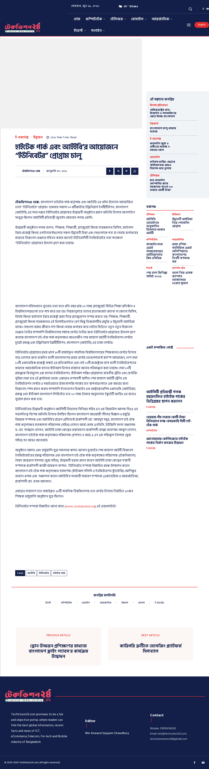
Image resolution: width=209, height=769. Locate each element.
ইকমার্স (154, 123)
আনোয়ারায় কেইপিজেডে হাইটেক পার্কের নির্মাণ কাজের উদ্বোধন (167, 440)
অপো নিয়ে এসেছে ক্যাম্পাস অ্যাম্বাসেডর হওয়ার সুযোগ (182, 278)
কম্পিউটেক (152, 240)
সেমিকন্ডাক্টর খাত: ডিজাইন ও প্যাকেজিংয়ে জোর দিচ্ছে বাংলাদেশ (163, 113)
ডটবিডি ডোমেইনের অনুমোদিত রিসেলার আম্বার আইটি (155, 226)
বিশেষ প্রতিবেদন (159, 105)
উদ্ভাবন (38, 137)
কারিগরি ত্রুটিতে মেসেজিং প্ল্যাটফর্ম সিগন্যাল (151, 649)
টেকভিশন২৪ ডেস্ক (31, 171)
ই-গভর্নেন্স (22, 137)
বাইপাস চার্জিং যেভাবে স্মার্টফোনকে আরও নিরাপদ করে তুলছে (162, 165)
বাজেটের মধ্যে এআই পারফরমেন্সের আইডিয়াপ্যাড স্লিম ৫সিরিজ (154, 251)
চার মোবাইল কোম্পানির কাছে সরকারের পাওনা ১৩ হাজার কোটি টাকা (161, 185)
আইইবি (31, 573)
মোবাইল (155, 157)
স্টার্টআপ (176, 214)
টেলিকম (155, 175)
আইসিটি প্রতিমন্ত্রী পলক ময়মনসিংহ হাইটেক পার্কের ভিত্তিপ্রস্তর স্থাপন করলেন (165, 396)
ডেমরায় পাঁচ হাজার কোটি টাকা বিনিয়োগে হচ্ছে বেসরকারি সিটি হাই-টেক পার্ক (169, 421)
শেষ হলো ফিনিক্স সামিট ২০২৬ (156, 274)
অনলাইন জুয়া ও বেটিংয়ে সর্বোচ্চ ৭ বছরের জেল (160, 146)
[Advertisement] (81, 190)
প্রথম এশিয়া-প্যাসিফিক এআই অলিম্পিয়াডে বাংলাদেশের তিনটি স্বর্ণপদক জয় (182, 253)
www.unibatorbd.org (80, 506)
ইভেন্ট (149, 268)
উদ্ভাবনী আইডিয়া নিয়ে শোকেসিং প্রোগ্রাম (182, 222)
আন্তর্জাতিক (178, 240)
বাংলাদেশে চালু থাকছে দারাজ (163, 130)
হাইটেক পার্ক (59, 573)
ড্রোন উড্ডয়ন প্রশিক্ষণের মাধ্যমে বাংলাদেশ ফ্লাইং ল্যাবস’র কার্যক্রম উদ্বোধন (58, 651)
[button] (190, 9)
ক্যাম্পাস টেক (178, 268)
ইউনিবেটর (44, 573)
